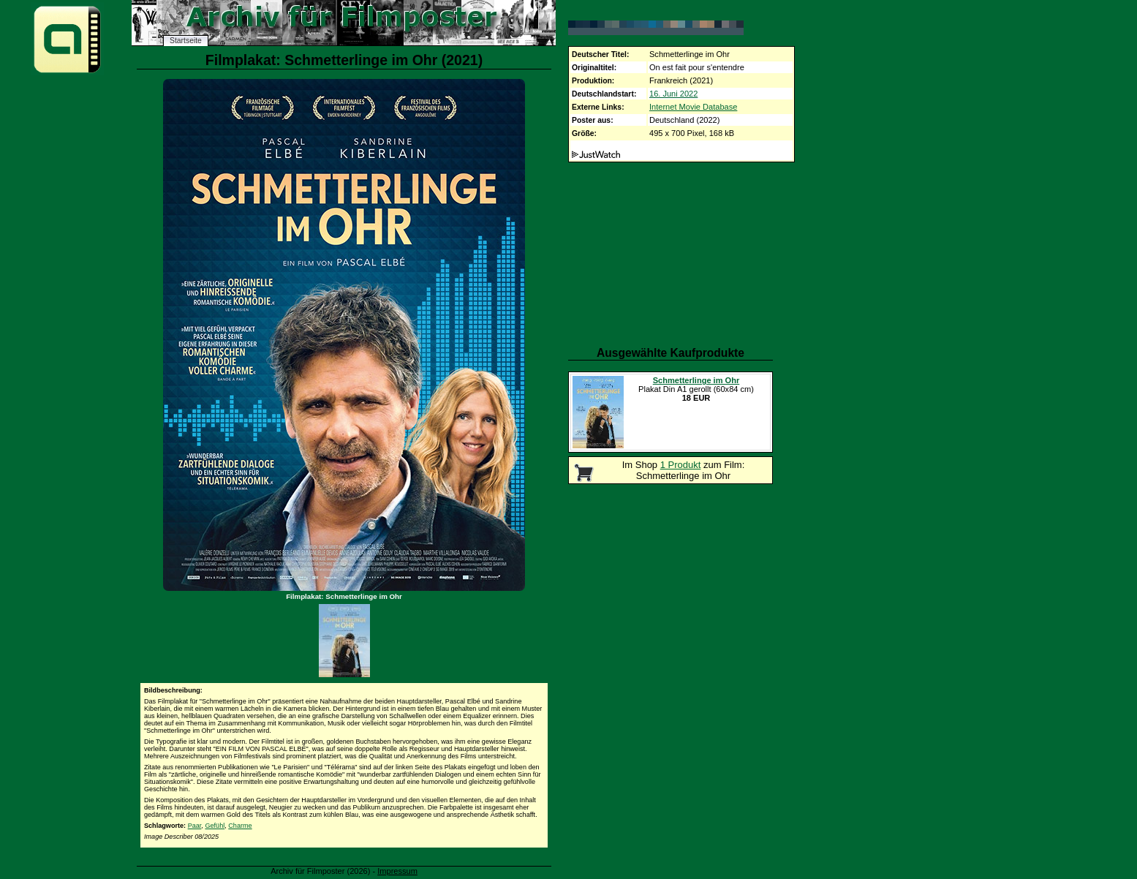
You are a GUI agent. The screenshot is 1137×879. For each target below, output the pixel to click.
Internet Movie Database (693, 106)
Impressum (397, 871)
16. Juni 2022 (673, 93)
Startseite (186, 41)
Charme (240, 825)
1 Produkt (680, 464)
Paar (195, 825)
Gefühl (214, 825)
